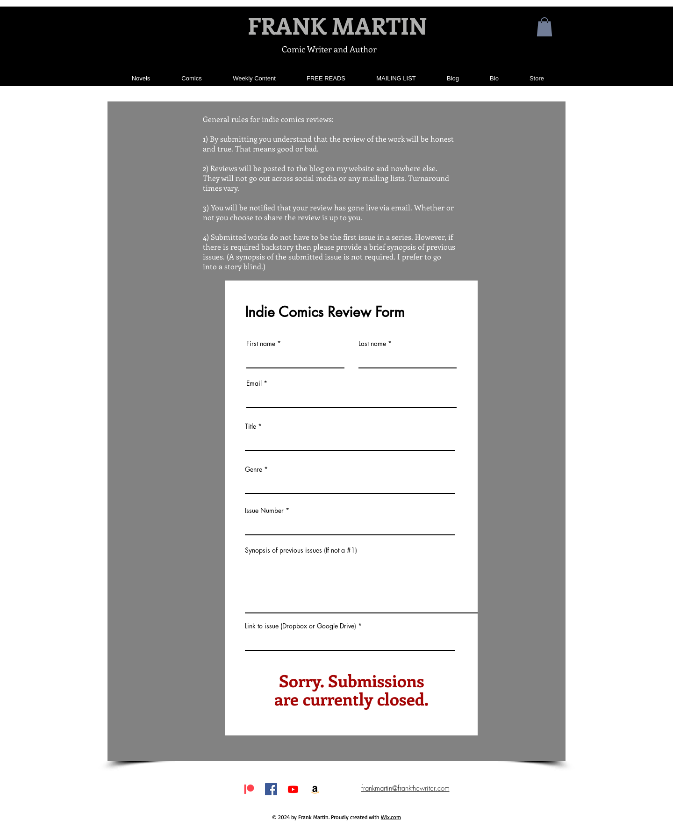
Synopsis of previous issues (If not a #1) (301, 550)
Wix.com (391, 817)
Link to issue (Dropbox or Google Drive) (300, 626)
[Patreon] (249, 789)
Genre (253, 469)
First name (260, 343)
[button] (544, 26)
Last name (372, 343)
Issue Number (264, 510)
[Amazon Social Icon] (315, 789)
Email (254, 383)
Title (250, 426)
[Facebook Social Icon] (271, 789)
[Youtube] (293, 789)
